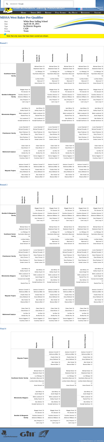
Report (48, 13)
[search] (38, 4)
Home (23, 13)
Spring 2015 (36, 13)
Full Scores (60, 13)
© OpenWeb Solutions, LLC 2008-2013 (91, 441)
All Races (73, 13)
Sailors (97, 13)
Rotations (85, 13)
